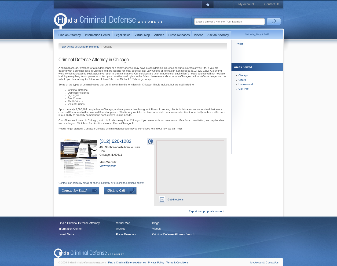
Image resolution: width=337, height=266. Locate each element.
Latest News (66, 234)
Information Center (70, 228)
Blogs (155, 223)
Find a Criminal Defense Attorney (79, 223)
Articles (120, 228)
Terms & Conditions (177, 262)
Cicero (242, 79)
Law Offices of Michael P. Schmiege (81, 46)
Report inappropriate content (206, 211)
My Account (246, 4)
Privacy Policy (156, 262)
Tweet (239, 43)
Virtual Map (123, 223)
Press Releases (126, 234)
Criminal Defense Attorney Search (173, 234)
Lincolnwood (245, 84)
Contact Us (271, 4)
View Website (107, 166)
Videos (156, 228)
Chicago (243, 75)
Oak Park (243, 88)
